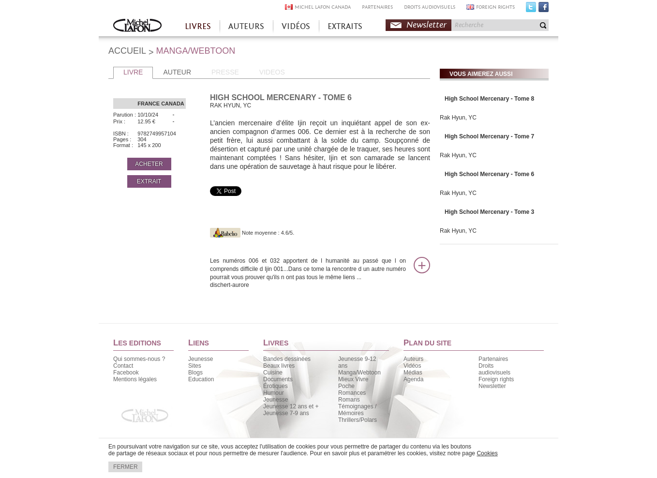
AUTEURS (246, 26)
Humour (273, 392)
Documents (278, 379)
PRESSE (225, 72)
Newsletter (426, 25)
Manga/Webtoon (359, 372)
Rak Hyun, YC (458, 117)
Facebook (543, 9)
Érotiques (275, 386)
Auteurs (413, 359)
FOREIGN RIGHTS (495, 7)
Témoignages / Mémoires (357, 410)
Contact (123, 365)
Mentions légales (135, 379)
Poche (346, 386)
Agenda (413, 379)
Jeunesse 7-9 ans (286, 413)
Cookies (487, 453)
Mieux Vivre (353, 379)
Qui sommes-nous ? (139, 359)
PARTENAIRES (377, 7)
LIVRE (133, 72)
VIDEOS (272, 72)
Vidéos (412, 365)
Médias (412, 372)
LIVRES (198, 26)
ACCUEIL (127, 51)
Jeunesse (200, 359)
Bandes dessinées (287, 359)
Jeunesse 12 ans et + (290, 406)
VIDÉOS (296, 26)
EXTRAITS (345, 26)
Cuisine (273, 372)
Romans (349, 399)
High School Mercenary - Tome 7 (489, 136)
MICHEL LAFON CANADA (323, 7)
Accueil (137, 26)
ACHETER (149, 164)
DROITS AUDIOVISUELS (429, 7)
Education (201, 379)
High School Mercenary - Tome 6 (489, 174)
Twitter (531, 9)
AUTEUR (177, 72)
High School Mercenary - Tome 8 (489, 98)
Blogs (195, 372)
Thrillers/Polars (357, 420)
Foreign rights (496, 379)
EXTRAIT (149, 181)
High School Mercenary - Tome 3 (489, 212)
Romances (352, 392)
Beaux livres (279, 365)
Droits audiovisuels (494, 369)
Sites (194, 365)
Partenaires (493, 359)
